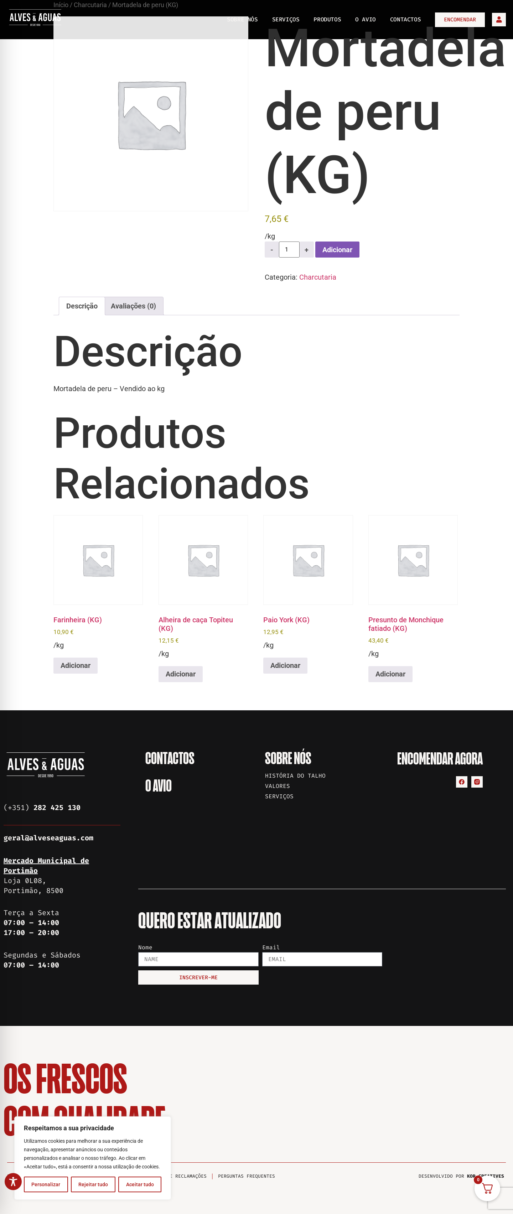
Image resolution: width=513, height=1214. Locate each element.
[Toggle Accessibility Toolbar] (13, 1181)
